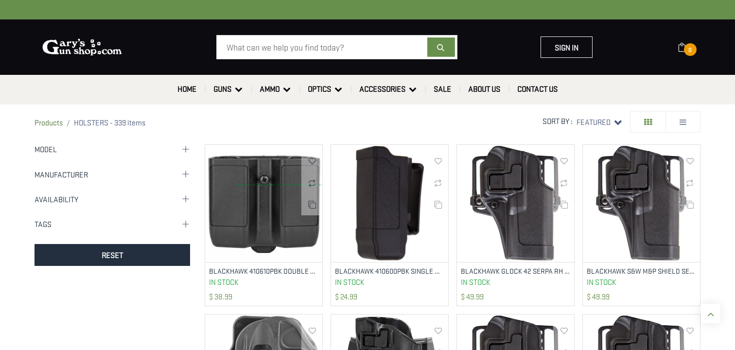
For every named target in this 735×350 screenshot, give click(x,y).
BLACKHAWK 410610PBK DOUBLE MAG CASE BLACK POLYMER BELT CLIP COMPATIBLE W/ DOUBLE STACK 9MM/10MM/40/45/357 (263, 271)
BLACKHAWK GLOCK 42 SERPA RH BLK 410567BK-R (515, 271)
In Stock (224, 282)
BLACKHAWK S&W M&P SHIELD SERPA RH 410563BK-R (641, 271)
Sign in (566, 47)
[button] (599, 122)
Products (49, 122)
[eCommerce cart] (688, 47)
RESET (112, 254)
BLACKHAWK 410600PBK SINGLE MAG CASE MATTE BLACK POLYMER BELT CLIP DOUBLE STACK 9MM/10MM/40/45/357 (389, 271)
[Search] (441, 47)
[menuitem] (187, 89)
